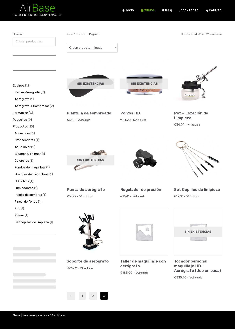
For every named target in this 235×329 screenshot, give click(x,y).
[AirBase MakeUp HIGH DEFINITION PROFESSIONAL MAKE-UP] (37, 10)
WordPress (58, 315)
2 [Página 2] (93, 296)
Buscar (18, 34)
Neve (16, 315)
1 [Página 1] (82, 296)
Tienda (81, 34)
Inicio (70, 34)
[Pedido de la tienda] (92, 47)
